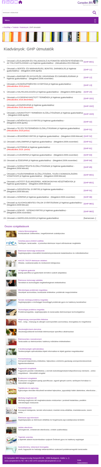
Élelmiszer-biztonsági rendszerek (31, 251)
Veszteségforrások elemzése (29, 329)
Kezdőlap (7, 27)
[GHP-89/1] (89, 62)
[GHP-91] (88, 190)
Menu (7, 20)
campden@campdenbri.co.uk (49, 461)
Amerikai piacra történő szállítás (31, 241)
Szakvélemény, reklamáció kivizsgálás (33, 447)
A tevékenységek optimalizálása (31, 349)
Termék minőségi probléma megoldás (33, 300)
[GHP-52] (88, 136)
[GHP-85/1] (89, 182)
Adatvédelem (82, 463)
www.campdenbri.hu (12, 461)
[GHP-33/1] (89, 98)
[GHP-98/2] (89, 211)
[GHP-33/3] (89, 114)
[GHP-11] (88, 69)
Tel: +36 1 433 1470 (29, 461)
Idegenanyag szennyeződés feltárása (33, 319)
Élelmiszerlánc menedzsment (30, 339)
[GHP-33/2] (89, 106)
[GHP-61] (88, 142)
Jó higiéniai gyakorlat (26, 270)
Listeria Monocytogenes (27, 231)
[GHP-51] (88, 129)
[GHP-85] (88, 167)
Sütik (79, 460)
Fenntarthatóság (24, 359)
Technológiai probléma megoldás (31, 310)
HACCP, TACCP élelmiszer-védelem (32, 261)
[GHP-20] (88, 92)
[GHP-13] (88, 85)
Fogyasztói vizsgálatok (27, 368)
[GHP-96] (88, 197)
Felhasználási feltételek (86, 466)
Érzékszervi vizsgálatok (27, 378)
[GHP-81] (88, 148)
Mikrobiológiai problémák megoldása (32, 290)
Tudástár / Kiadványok (20, 27)
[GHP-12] (88, 77)
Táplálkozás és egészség (28, 388)
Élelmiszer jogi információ (28, 418)
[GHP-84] (88, 160)
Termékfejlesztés (25, 408)
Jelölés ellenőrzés (25, 427)
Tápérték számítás (25, 437)
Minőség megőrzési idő (27, 398)
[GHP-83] (88, 155)
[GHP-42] (88, 122)
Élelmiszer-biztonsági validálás (30, 280)
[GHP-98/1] (89, 204)
